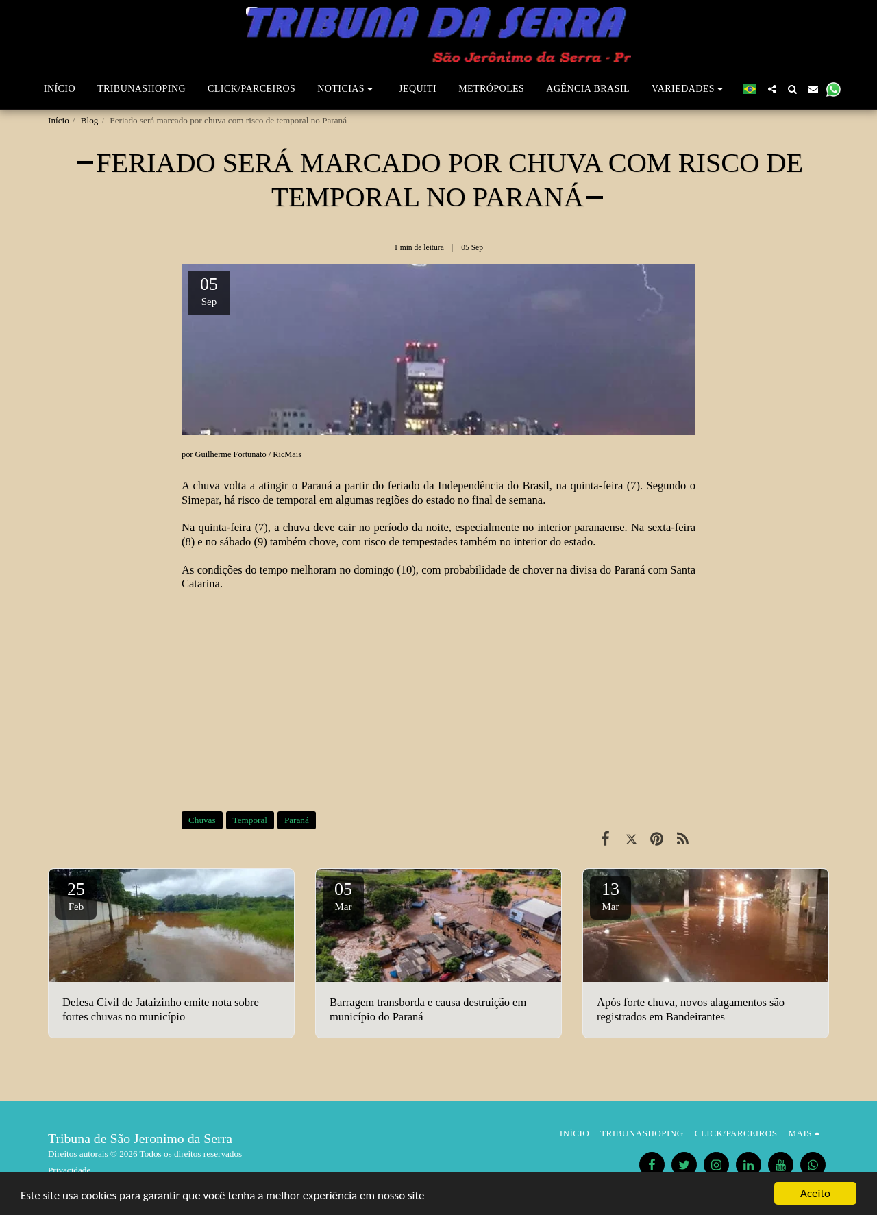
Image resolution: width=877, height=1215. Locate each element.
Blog (90, 120)
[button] (347, 89)
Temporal (250, 820)
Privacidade (69, 1170)
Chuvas (202, 820)
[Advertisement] (438, 701)
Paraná (296, 820)
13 (610, 895)
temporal (296, 499)
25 (76, 895)
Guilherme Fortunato (231, 454)
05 (343, 895)
